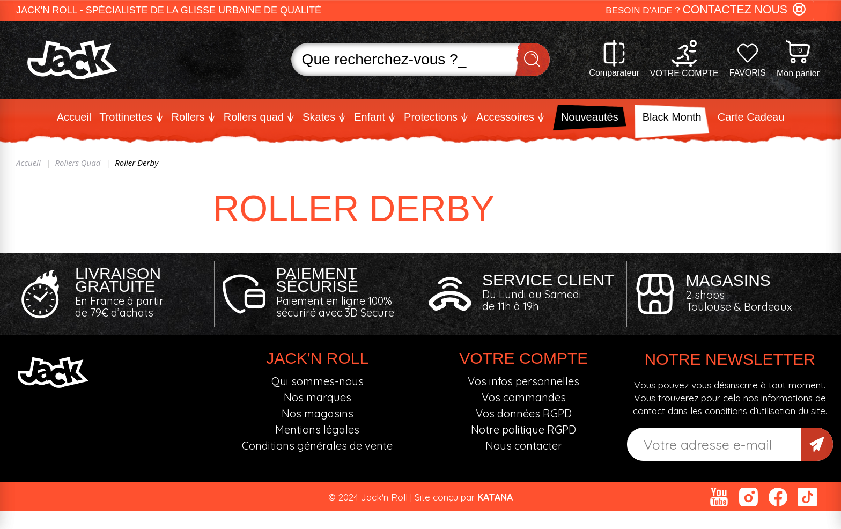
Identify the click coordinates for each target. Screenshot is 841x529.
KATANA (495, 496)
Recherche (532, 59)
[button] (710, 10)
